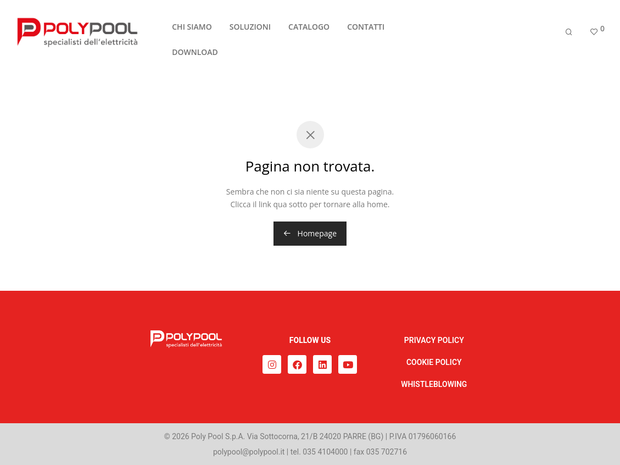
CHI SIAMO (191, 29)
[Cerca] (569, 34)
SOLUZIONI (250, 29)
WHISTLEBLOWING (434, 384)
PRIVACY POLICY (434, 340)
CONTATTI (365, 29)
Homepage (310, 233)
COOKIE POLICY (434, 362)
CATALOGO (308, 29)
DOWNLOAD (195, 54)
